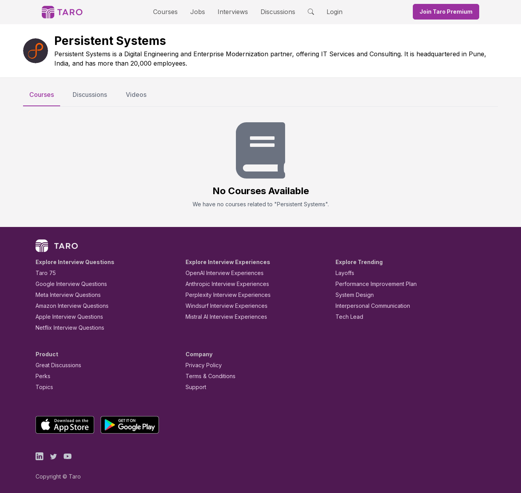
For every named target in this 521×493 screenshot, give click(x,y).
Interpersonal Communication (368, 306)
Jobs (199, 11)
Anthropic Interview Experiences (222, 284)
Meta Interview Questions (64, 295)
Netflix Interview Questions (66, 327)
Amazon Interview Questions (68, 306)
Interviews (231, 11)
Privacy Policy (202, 365)
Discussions (272, 11)
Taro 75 (44, 273)
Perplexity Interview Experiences (222, 295)
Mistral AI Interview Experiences (222, 317)
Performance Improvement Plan (370, 284)
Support (194, 387)
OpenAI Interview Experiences (219, 273)
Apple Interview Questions (65, 317)
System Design (351, 295)
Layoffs (343, 273)
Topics (43, 387)
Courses (172, 11)
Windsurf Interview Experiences (221, 306)
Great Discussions (55, 365)
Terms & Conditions (208, 376)
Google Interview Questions (66, 284)
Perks (42, 376)
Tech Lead (346, 317)
